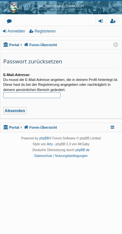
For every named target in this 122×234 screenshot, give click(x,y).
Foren (10, 22)
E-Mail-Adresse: (16, 75)
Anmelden (16, 31)
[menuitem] (43, 156)
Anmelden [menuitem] (102, 22)
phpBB (44, 138)
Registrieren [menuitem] (114, 22)
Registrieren (45, 31)
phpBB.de (82, 150)
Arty (50, 144)
